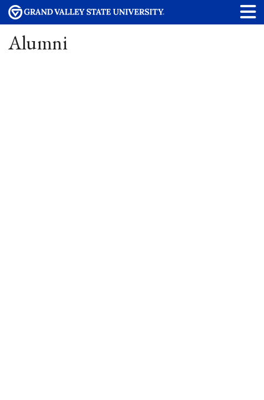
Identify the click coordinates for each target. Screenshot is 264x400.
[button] (248, 11)
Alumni (38, 42)
